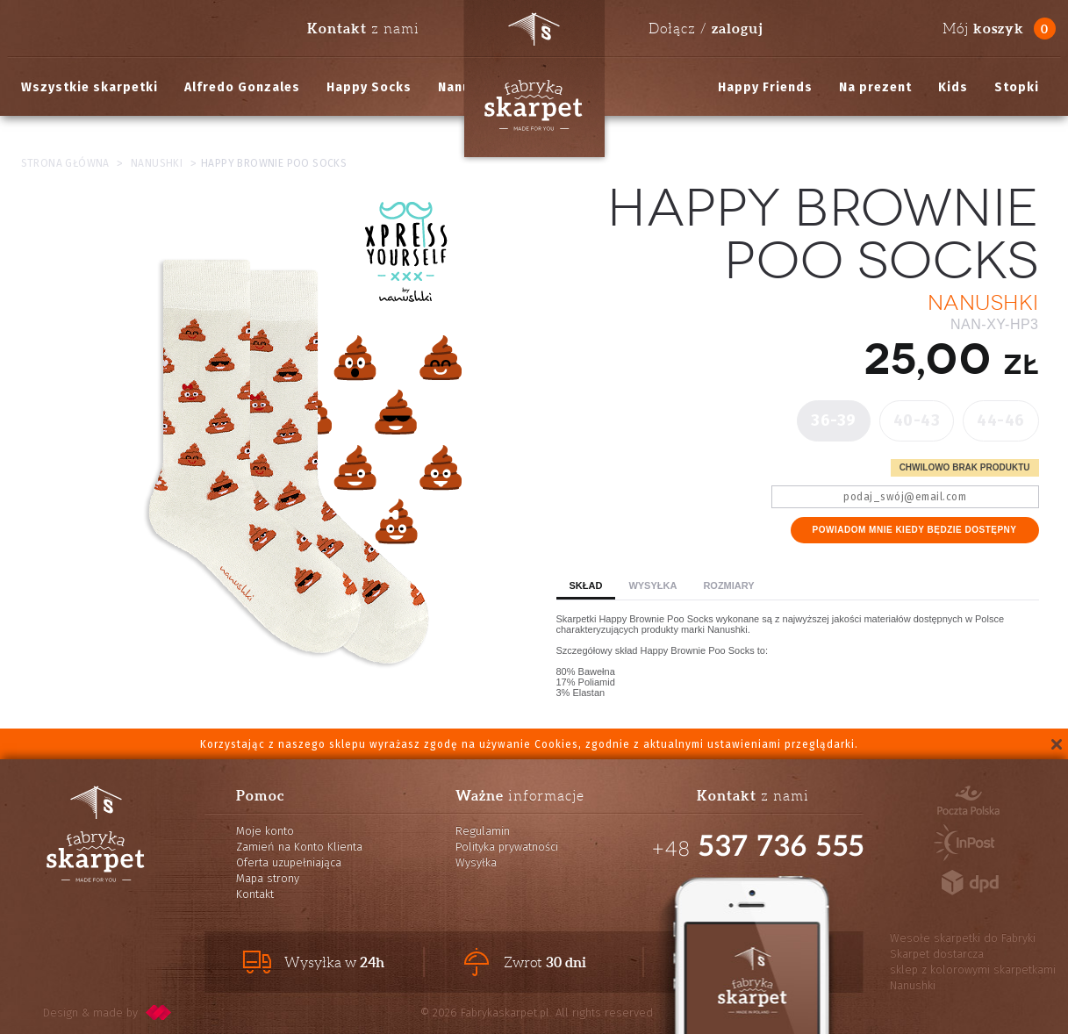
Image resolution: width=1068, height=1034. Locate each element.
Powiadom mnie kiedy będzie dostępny (915, 530)
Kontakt (255, 894)
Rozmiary (728, 585)
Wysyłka (652, 585)
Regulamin (482, 830)
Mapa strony (267, 878)
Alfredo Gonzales (242, 87)
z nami (363, 28)
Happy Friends (765, 87)
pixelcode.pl (159, 1012)
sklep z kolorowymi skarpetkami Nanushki (973, 977)
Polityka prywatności (506, 846)
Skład (586, 585)
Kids (953, 87)
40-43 (917, 420)
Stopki (1016, 87)
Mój (983, 28)
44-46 (1001, 420)
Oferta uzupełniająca (288, 862)
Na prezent (875, 87)
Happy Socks (369, 87)
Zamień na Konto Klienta (299, 846)
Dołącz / (706, 28)
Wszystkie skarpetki (89, 87)
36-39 (834, 420)
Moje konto (265, 830)
